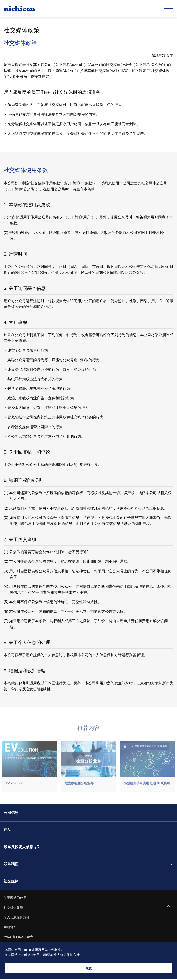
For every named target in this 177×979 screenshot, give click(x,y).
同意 (88, 968)
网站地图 (10, 927)
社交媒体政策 (13, 907)
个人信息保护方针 (17, 917)
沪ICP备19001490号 (18, 937)
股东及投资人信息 (18, 847)
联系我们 (11, 864)
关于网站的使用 (15, 898)
